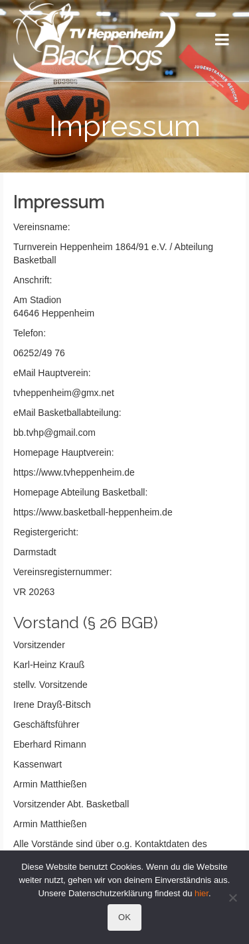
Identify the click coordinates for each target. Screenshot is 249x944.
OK (124, 917)
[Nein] (232, 897)
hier (201, 893)
